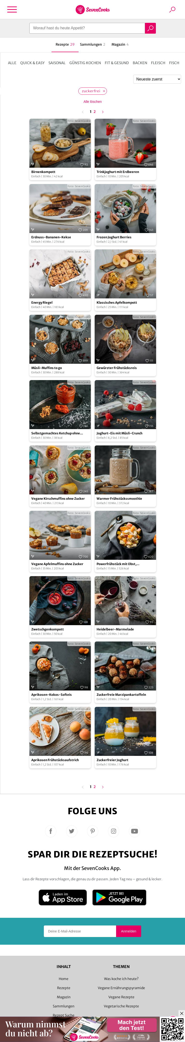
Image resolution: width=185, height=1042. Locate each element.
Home (63, 979)
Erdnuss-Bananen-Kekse (51, 237)
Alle (12, 63)
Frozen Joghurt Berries (114, 237)
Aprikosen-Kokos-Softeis (51, 695)
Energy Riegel (42, 303)
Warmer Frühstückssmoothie (119, 499)
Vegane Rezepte (121, 997)
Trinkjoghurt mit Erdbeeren (118, 172)
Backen (140, 63)
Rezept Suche (63, 1015)
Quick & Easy (32, 63)
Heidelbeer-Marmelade (115, 629)
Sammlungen (63, 1006)
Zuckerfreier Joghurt (112, 760)
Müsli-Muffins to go (46, 368)
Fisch (174, 63)
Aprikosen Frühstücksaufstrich (55, 760)
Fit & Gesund (117, 63)
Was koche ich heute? (121, 979)
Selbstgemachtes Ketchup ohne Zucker (55, 433)
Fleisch (158, 63)
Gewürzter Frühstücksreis (117, 368)
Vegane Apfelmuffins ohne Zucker (57, 564)
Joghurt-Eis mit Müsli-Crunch (119, 433)
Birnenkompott (43, 172)
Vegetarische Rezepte (121, 1006)
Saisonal (57, 63)
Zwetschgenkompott (47, 629)
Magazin (64, 997)
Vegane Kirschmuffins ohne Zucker (58, 499)
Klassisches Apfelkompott (117, 303)
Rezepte (63, 988)
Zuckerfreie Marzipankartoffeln (121, 695)
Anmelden (128, 931)
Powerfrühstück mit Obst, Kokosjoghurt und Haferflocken (121, 564)
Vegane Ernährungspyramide (121, 988)
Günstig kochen (85, 63)
